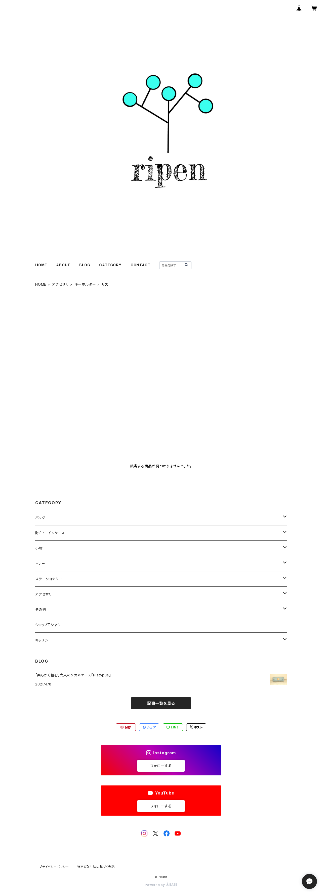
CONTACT (140, 265)
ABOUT (63, 265)
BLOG (84, 265)
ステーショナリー (48, 579)
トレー (40, 563)
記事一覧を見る (161, 703)
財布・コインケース (50, 533)
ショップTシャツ (47, 625)
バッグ (40, 517)
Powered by (161, 885)
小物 (39, 548)
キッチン (41, 640)
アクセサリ (60, 284)
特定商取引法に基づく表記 (96, 867)
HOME (41, 265)
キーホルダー (85, 284)
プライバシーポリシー (54, 867)
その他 (40, 609)
